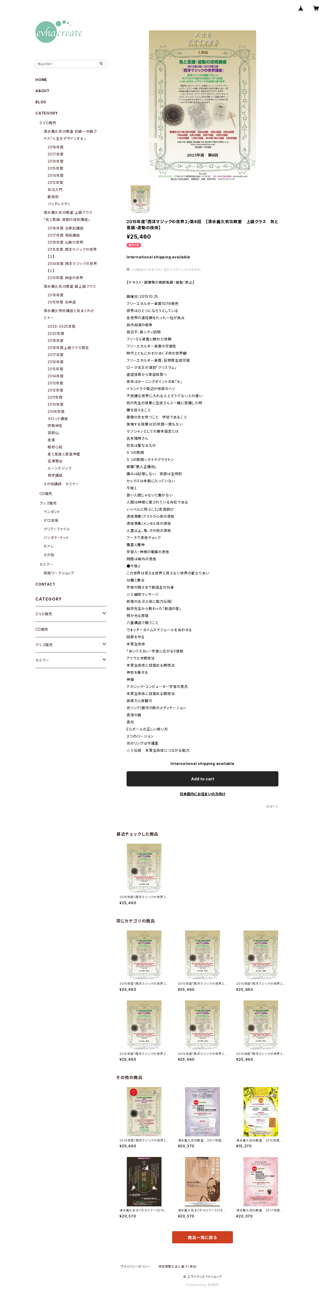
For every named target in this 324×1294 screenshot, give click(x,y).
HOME (41, 80)
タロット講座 (58, 418)
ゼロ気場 (51, 520)
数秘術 (53, 197)
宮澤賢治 (55, 461)
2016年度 (56, 161)
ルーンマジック (60, 468)
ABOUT (42, 91)
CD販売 (45, 493)
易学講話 (55, 475)
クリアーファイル (57, 529)
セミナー (46, 564)
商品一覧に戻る (202, 1237)
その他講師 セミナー (61, 484)
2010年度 (56, 404)
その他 (49, 555)
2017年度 (56, 154)
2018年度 (56, 147)
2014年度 (56, 175)
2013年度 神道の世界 (65, 278)
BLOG (40, 102)
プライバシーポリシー (135, 1266)
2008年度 (56, 411)
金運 (51, 440)
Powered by (202, 1285)
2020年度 (56, 333)
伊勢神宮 (55, 425)
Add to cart (202, 778)
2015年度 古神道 (62, 302)
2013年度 (56, 383)
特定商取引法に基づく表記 (177, 1266)
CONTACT (45, 584)
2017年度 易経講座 (64, 235)
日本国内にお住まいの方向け (202, 794)
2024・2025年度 (62, 326)
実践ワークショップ (59, 573)
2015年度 (56, 168)
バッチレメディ (59, 204)
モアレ (49, 546)
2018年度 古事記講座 (66, 228)
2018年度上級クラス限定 (68, 347)
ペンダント (52, 512)
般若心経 (55, 447)
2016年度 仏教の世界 (66, 242)
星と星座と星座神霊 (64, 454)
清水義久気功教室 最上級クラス (70, 286)
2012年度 (56, 182)
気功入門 (55, 189)
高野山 (53, 433)
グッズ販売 (48, 503)
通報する (272, 806)
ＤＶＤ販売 (47, 123)
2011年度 (55, 397)
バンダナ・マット (56, 537)
